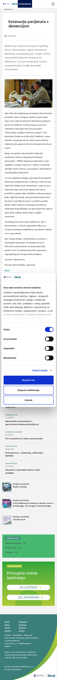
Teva (6, 644)
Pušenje (9, 552)
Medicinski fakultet (19, 655)
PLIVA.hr (8, 646)
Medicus (22, 628)
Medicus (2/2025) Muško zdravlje (15, 487)
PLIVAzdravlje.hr (25, 644)
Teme (7, 622)
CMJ (13, 652)
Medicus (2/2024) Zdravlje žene (15, 520)
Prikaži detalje (40, 370)
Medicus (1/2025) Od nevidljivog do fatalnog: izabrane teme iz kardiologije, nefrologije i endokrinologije (28, 503)
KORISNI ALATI (13, 538)
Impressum (28, 635)
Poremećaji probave (13, 432)
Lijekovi (8, 631)
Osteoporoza (11, 446)
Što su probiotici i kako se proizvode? (24, 438)
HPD (17, 652)
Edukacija (23, 622)
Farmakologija (11, 415)
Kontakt (8, 635)
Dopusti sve (28, 380)
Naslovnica (9, 9)
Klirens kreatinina (13, 543)
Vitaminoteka (21, 658)
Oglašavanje (17, 635)
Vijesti (7, 628)
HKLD (7, 270)
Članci (7, 625)
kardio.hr (23, 652)
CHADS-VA (11, 547)
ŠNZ (14, 658)
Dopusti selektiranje (28, 390)
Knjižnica (22, 625)
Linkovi (22, 631)
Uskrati (28, 400)
